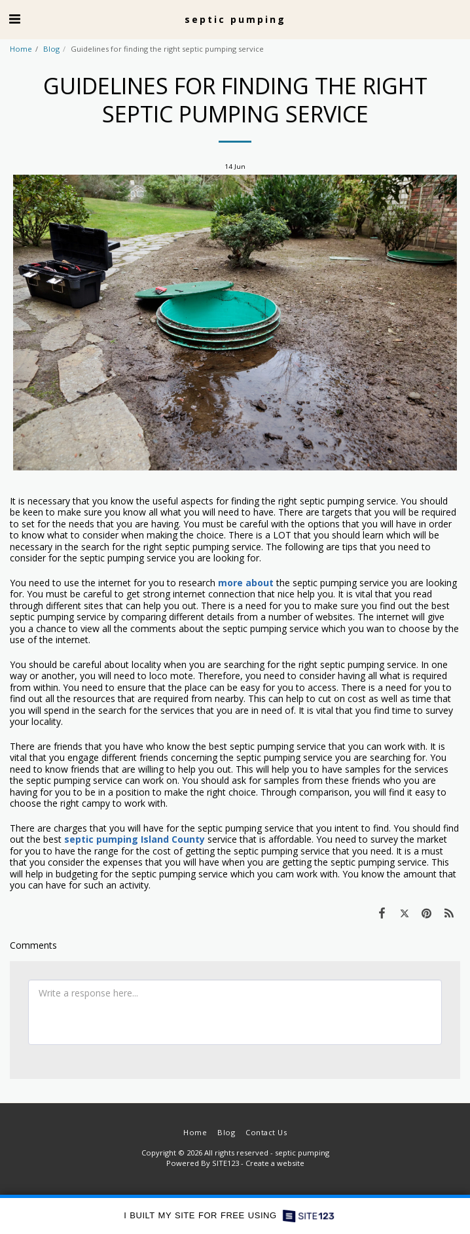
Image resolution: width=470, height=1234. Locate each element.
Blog (51, 49)
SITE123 (225, 1163)
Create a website (274, 1163)
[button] (14, 18)
